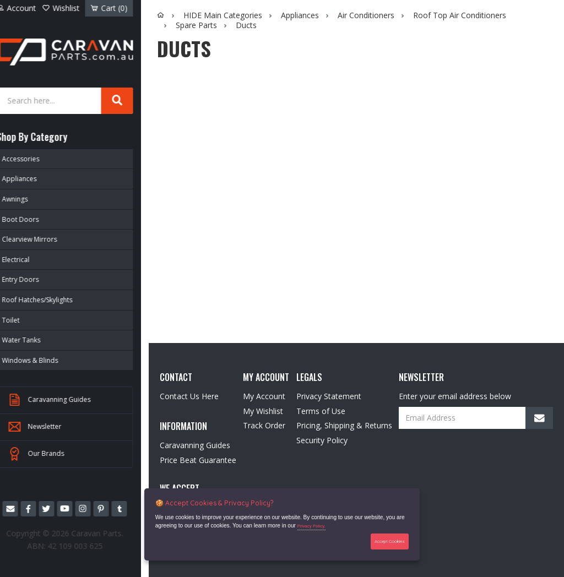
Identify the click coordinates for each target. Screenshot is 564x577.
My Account (264, 396)
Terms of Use (320, 411)
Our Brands (48, 453)
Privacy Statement (328, 396)
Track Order (264, 425)
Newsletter (46, 426)
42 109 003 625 (84, 545)
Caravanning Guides (61, 399)
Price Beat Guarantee (198, 460)
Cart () (116, 8)
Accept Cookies (390, 541)
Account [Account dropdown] (28, 8)
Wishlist (70, 8)
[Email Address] (476, 418)
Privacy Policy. (311, 526)
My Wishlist (263, 411)
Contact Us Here (189, 396)
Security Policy (322, 440)
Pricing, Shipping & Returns (344, 425)
